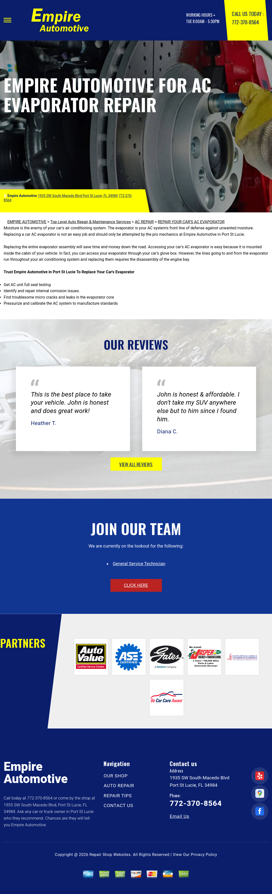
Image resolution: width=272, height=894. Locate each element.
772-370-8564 (245, 22)
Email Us (179, 816)
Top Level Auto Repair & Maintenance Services (90, 222)
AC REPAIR (144, 222)
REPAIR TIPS (118, 795)
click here (136, 585)
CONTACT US (118, 805)
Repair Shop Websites (110, 854)
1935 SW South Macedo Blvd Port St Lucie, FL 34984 (78, 196)
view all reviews (136, 464)
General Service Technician (139, 563)
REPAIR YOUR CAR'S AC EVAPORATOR (191, 222)
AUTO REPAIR (119, 785)
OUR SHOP (116, 776)
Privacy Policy (204, 854)
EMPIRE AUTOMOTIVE (26, 222)
